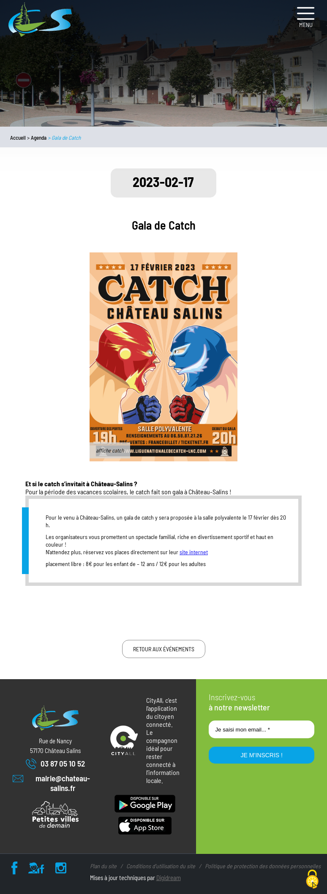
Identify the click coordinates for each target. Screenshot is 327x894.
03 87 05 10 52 (55, 764)
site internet (194, 551)
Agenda (38, 137)
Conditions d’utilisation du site (160, 866)
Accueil (18, 137)
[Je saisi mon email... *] (261, 729)
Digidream (168, 877)
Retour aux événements (163, 649)
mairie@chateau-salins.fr (51, 783)
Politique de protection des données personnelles (263, 866)
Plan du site (103, 866)
